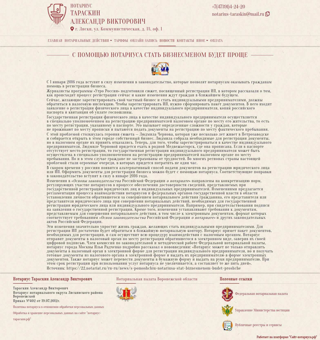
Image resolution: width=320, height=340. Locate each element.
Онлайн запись (143, 41)
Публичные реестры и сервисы (252, 325)
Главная (55, 41)
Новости (167, 41)
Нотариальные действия (86, 41)
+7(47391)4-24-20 (228, 7)
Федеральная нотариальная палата (255, 293)
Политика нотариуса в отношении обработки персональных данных (58, 307)
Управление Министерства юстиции (256, 310)
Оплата (216, 41)
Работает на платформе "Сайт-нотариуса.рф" (287, 337)
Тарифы (121, 41)
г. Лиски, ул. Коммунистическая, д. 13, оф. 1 (116, 29)
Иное (200, 41)
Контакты (185, 41)
